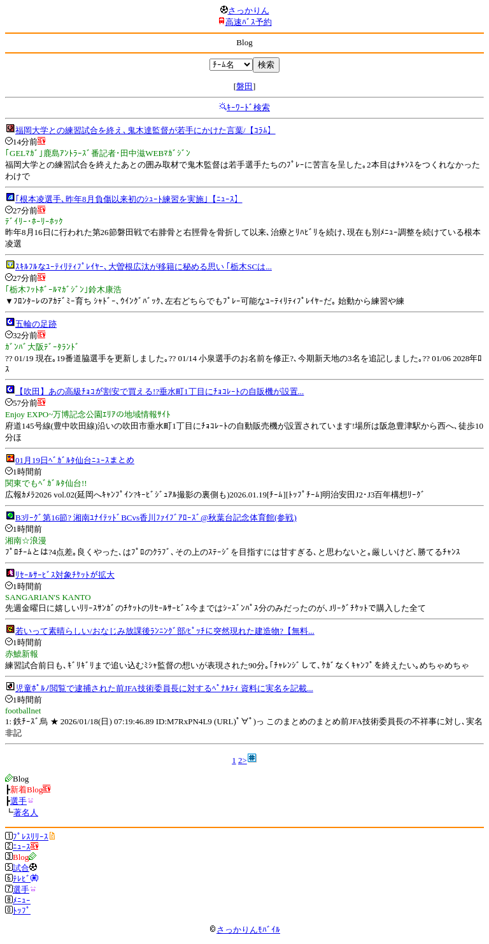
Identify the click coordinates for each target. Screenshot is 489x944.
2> (242, 760)
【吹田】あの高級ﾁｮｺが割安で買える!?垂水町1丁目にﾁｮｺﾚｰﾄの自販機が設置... (159, 391)
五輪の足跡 (36, 324)
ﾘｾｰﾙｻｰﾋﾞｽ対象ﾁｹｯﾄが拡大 (65, 575)
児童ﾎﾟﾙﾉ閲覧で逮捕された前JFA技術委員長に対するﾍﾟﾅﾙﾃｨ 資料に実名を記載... (164, 688)
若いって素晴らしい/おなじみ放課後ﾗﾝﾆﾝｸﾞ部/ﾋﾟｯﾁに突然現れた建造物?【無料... (165, 631)
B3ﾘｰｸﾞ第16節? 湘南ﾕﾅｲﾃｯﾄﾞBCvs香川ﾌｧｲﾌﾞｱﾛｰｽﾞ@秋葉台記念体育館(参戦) (156, 517)
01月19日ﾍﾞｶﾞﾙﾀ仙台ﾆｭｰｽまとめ (74, 460)
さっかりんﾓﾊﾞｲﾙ (244, 929)
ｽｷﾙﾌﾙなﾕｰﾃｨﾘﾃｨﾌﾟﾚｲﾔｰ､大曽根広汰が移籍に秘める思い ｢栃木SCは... (143, 266)
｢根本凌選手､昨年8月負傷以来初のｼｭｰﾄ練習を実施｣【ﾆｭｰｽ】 (129, 199)
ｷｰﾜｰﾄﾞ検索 (248, 107)
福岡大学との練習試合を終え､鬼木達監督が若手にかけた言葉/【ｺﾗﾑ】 (145, 130)
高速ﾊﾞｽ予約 (248, 22)
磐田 (244, 86)
